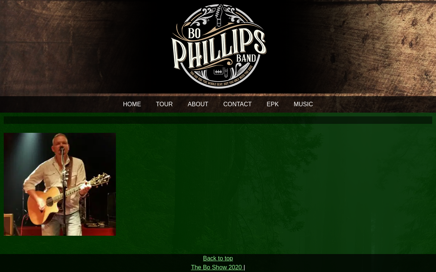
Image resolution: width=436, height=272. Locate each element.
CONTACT (237, 104)
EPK (273, 104)
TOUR (164, 104)
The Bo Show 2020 (217, 267)
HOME (132, 104)
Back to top (218, 258)
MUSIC (303, 104)
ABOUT (198, 104)
